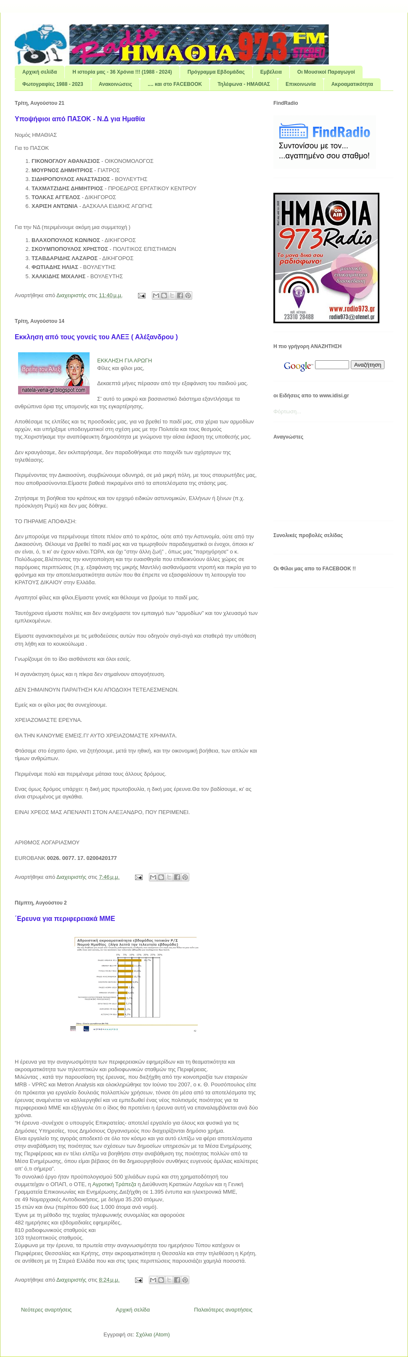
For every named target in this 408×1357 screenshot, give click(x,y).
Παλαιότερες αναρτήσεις (223, 1309)
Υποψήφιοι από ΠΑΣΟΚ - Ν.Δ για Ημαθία (80, 118)
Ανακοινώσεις (115, 84)
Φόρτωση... (287, 411)
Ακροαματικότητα (352, 84)
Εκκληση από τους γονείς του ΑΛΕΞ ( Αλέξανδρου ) (96, 337)
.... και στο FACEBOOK (175, 84)
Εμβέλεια (271, 72)
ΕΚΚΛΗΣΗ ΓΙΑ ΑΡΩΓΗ (124, 360)
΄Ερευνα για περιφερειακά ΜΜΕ (65, 918)
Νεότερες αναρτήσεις (46, 1309)
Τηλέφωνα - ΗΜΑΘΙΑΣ (243, 84)
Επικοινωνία (301, 84)
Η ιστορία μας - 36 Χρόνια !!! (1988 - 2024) (122, 72)
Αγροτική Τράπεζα (114, 1184)
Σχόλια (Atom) (153, 1334)
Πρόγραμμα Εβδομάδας (216, 72)
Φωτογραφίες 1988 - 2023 (52, 84)
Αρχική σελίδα (39, 72)
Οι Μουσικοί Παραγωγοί (326, 72)
